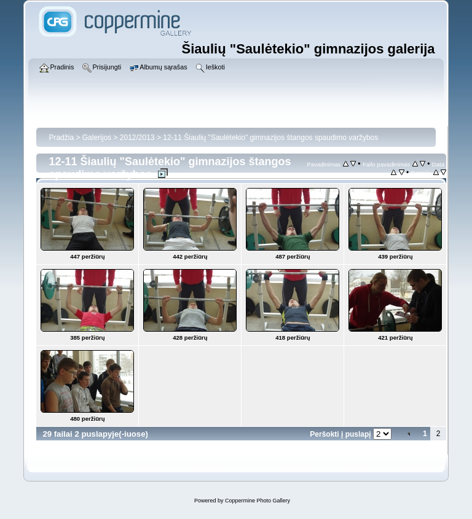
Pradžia (61, 137)
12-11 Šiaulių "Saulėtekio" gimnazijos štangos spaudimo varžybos (270, 137)
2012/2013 (137, 137)
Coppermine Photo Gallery (257, 501)
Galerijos (96, 137)
